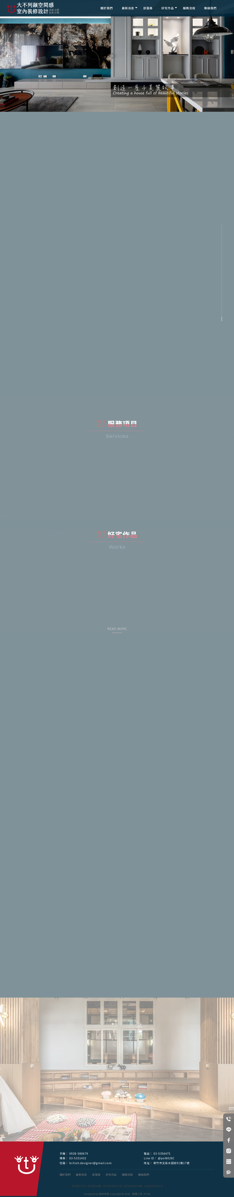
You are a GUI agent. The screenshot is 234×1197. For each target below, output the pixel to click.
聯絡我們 (210, 8)
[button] (7, 55)
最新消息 (128, 8)
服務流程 (189, 8)
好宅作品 (167, 8)
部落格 (148, 8)
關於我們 (106, 8)
